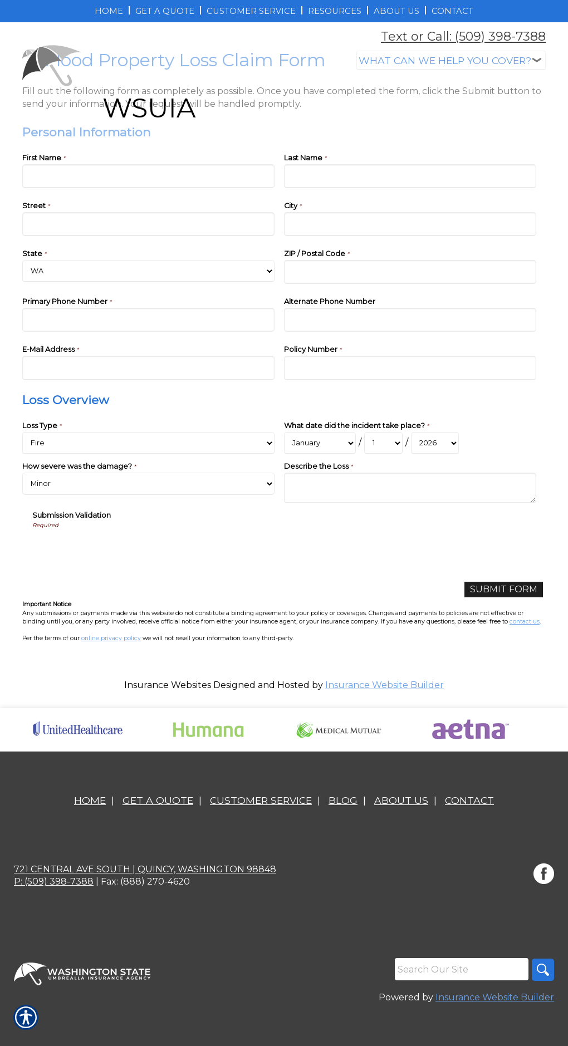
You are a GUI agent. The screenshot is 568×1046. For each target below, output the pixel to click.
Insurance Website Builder (384, 685)
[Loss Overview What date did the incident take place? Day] (383, 443)
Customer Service (261, 800)
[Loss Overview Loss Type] (148, 443)
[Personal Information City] (410, 224)
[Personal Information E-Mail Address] (148, 368)
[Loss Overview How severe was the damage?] (148, 484)
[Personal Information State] (148, 271)
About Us (401, 800)
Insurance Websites (167, 685)
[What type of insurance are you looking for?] (451, 60)
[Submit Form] (503, 590)
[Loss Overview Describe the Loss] (410, 488)
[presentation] (117, 551)
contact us (525, 621)
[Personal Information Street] (148, 224)
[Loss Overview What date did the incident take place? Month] (320, 443)
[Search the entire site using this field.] (461, 969)
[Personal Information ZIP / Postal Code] (410, 272)
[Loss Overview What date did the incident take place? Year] (435, 443)
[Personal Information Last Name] (410, 176)
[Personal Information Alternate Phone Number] (410, 320)
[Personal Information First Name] (148, 176)
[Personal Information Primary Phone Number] (148, 320)
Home (90, 800)
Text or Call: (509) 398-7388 (463, 36)
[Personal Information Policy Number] (410, 368)
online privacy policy (111, 638)
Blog (343, 800)
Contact (469, 800)
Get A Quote (158, 800)
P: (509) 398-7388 (54, 881)
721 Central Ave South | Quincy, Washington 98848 (145, 869)
